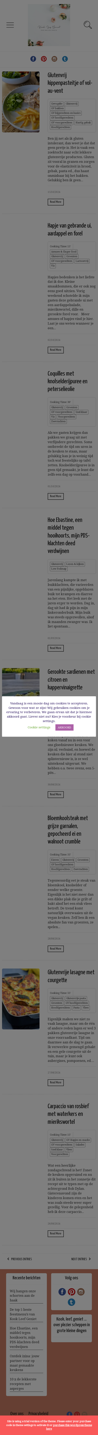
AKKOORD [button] (64, 727)
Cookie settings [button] (39, 727)
